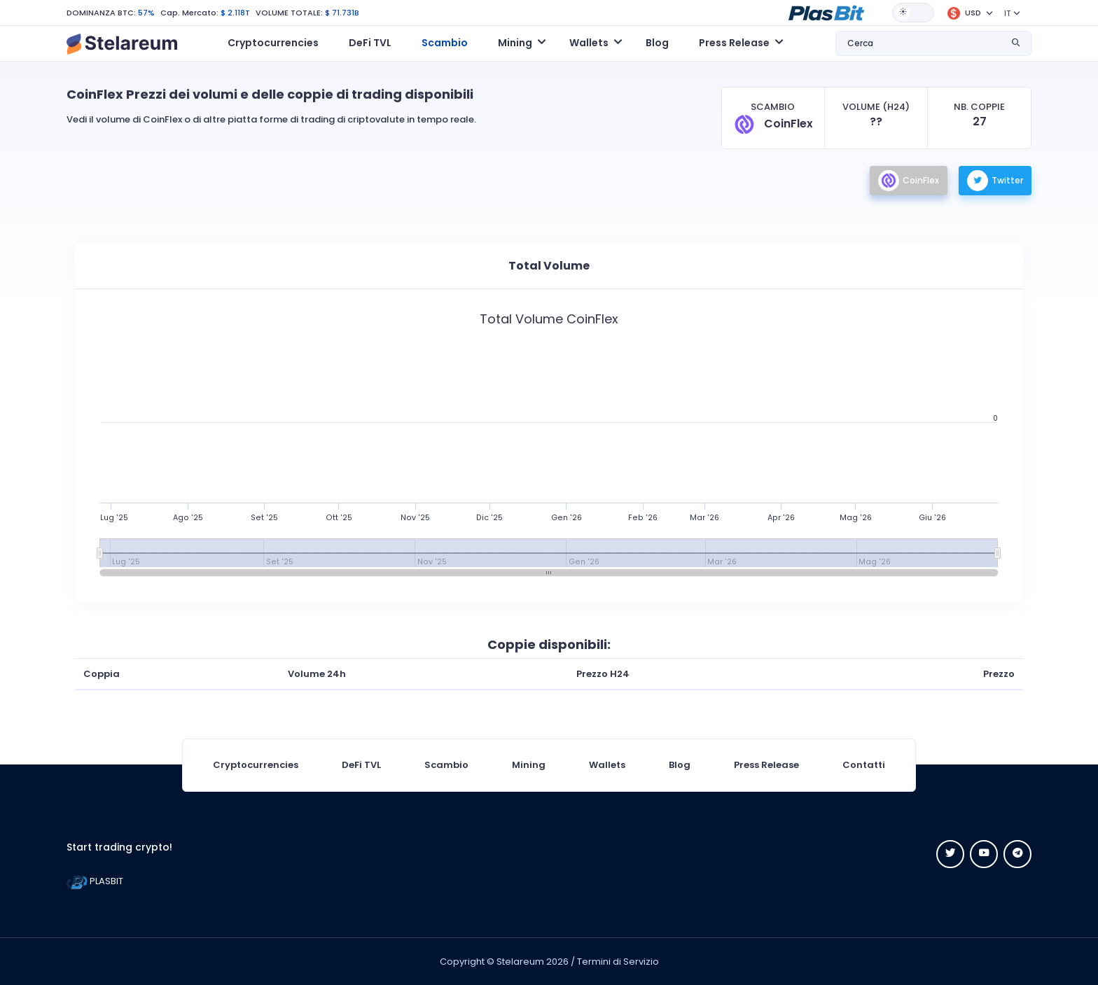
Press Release (766, 764)
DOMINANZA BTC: (101, 12)
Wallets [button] (589, 43)
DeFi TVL (370, 43)
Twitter (995, 180)
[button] (826, 12)
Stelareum (520, 961)
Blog (657, 43)
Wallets (607, 764)
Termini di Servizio (618, 961)
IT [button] (1007, 13)
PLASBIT (95, 881)
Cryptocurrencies (273, 43)
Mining (528, 764)
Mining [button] (515, 43)
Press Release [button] (734, 43)
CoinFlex (908, 180)
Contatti (863, 764)
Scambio (445, 43)
